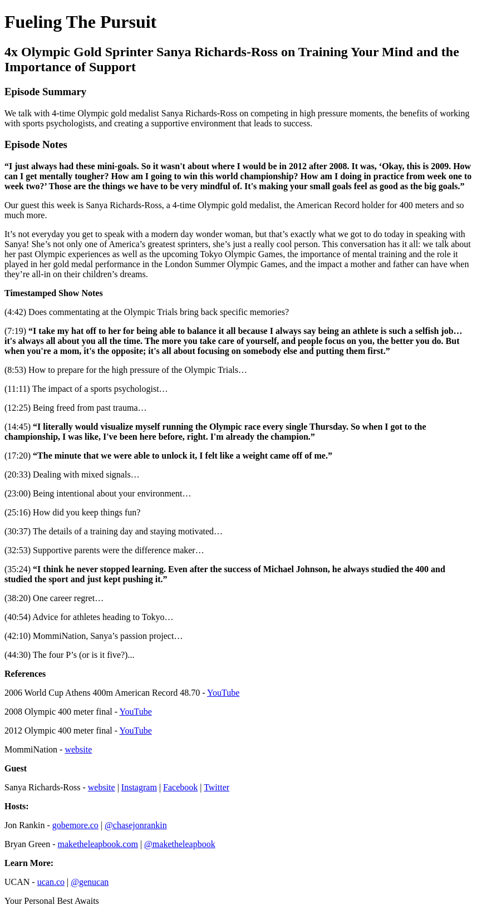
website (78, 749)
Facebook (180, 787)
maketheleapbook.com (98, 844)
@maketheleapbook (179, 844)
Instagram (139, 787)
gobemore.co (75, 825)
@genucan (90, 882)
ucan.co (51, 882)
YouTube (223, 692)
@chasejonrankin (136, 825)
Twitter (216, 787)
